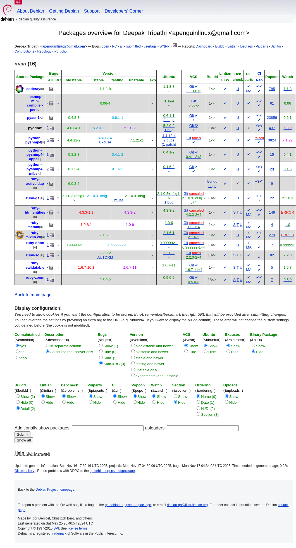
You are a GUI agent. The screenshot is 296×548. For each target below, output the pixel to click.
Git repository (24, 471)
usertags (150, 46)
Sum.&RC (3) (114, 364)
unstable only (146, 370)
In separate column (65, 346)
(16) (26, 64)
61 (272, 103)
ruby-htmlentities (35, 210)
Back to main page (33, 294)
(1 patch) (169, 144)
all (121, 46)
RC (114, 46)
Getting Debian (64, 11)
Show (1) (111, 346)
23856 (272, 117)
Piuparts (262, 46)
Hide (192, 352)
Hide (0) (110, 352)
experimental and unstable (157, 376)
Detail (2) (27, 409)
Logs (212, 186)
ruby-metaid (33, 225)
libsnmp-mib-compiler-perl (35, 103)
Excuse (105, 142)
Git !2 (193, 126)
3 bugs (168, 120)
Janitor (276, 46)
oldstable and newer (152, 352)
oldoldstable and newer (154, 346)
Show (193, 346)
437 (272, 128)
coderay (33, 89)
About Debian (30, 11)
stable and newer (149, 358)
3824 (272, 140)
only (23, 358)
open (105, 46)
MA (249, 91)
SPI (56, 528)
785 (272, 89)
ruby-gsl (33, 198)
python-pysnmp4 (33, 140)
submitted (133, 46)
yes (23, 346)
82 (272, 255)
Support (92, 11)
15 (272, 154)
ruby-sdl (33, 255)
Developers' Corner (124, 11)
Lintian (232, 46)
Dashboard (204, 46)
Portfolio (60, 51)
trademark (58, 533)
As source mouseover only (71, 352)
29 (272, 169)
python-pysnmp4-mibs (35, 168)
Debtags (246, 46)
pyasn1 (33, 117)
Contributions (24, 51)
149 (272, 212)
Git (191, 86)
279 (272, 235)
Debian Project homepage (54, 490)
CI (259, 73)
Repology (44, 51)
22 (272, 198)
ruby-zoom (35, 277)
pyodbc (34, 128)
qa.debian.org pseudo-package (128, 505)
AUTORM (105, 257)
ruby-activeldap (35, 181)
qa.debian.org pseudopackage (112, 471)
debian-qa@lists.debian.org (187, 505)
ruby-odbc (35, 243)
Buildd (220, 46)
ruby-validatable (35, 265)
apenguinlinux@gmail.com (63, 46)
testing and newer (150, 364)
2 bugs (168, 140)
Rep (259, 80)
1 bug (169, 130)
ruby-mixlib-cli (33, 235)
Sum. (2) (111, 358)
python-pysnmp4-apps (35, 154)
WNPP (164, 46)
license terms (77, 528)
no (22, 352)
